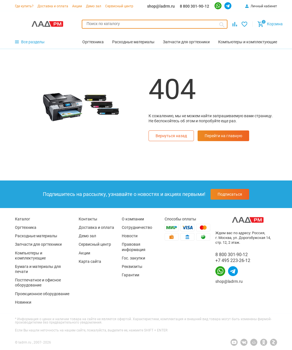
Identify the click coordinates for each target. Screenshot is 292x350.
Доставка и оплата (52, 6)
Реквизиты (132, 266)
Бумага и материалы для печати (38, 269)
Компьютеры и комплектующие (30, 255)
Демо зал (93, 6)
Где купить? (24, 6)
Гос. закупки (133, 258)
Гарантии (130, 275)
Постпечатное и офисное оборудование (38, 282)
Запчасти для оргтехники (38, 244)
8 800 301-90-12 (194, 6)
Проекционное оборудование (42, 294)
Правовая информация (133, 247)
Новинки (23, 302)
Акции (77, 6)
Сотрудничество (137, 227)
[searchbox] (154, 23)
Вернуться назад (171, 136)
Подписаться (230, 194)
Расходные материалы (36, 236)
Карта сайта (90, 261)
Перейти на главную (223, 136)
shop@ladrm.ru (161, 6)
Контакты (88, 219)
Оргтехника (25, 227)
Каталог (22, 219)
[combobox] (154, 24)
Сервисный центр (119, 6)
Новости (130, 236)
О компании (133, 219)
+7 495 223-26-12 (232, 260)
